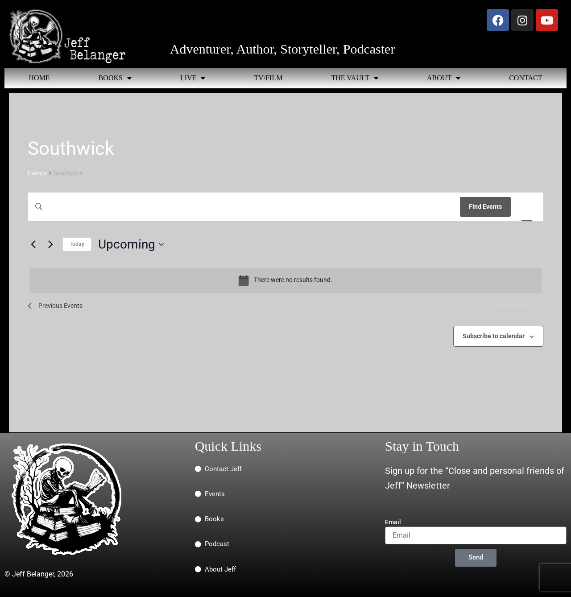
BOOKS (115, 78)
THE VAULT (354, 78)
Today (77, 244)
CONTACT (525, 78)
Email (393, 522)
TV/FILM (268, 78)
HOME (39, 78)
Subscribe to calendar (494, 336)
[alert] (285, 280)
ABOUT (443, 78)
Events (37, 173)
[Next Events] (50, 244)
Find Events (485, 206)
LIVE (192, 78)
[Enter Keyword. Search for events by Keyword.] (244, 207)
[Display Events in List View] (526, 207)
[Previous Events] (33, 244)
